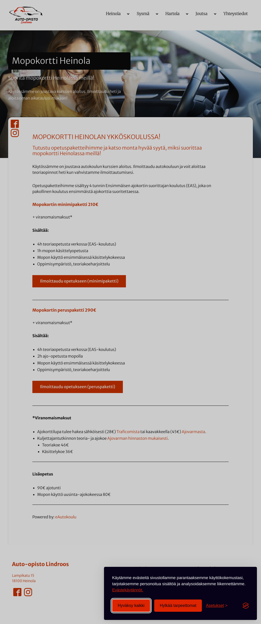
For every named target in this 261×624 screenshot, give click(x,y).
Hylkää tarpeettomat (178, 605)
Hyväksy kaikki (131, 605)
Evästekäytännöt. (127, 590)
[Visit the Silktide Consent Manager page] (246, 606)
